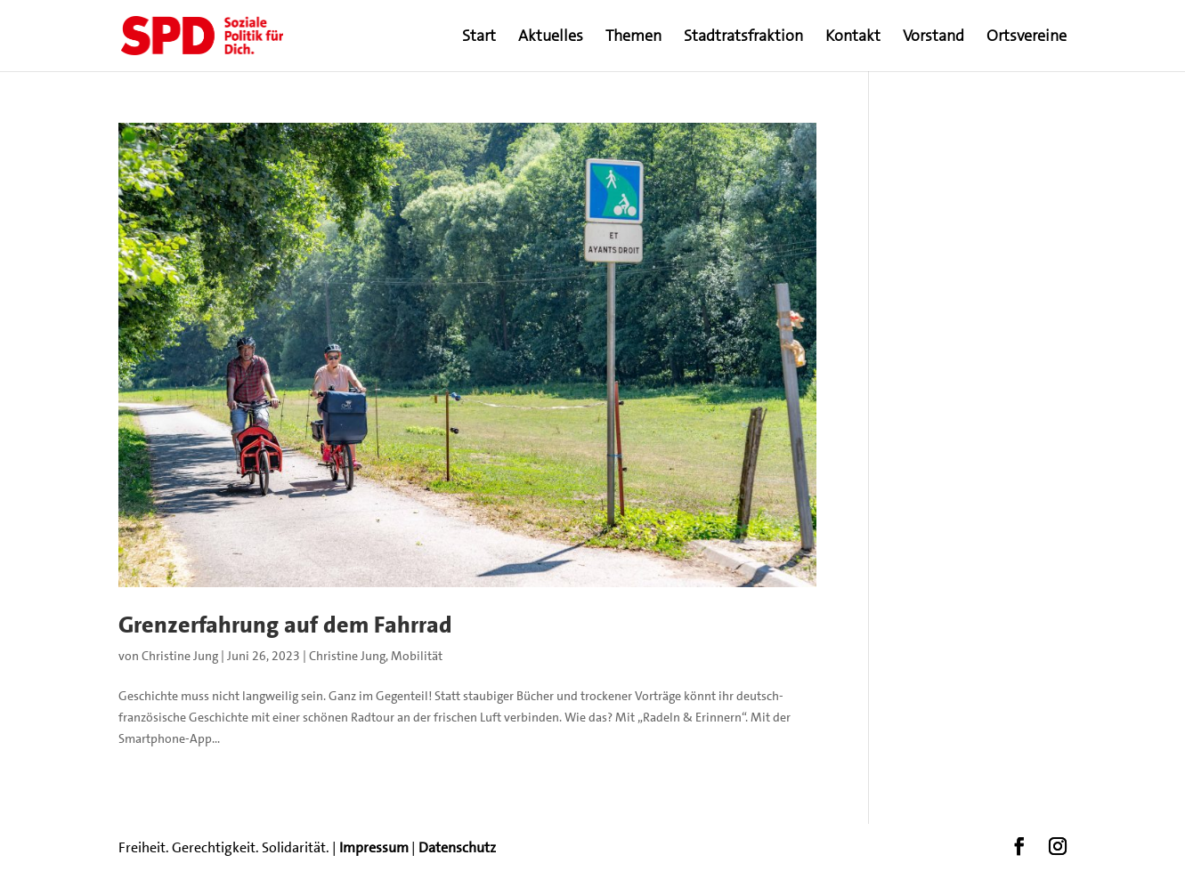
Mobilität (416, 656)
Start (479, 37)
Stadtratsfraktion (743, 37)
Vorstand (933, 37)
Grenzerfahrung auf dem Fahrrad (285, 625)
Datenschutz (457, 847)
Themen (633, 37)
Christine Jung (180, 656)
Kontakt (853, 37)
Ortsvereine (1026, 37)
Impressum (374, 847)
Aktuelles (550, 37)
